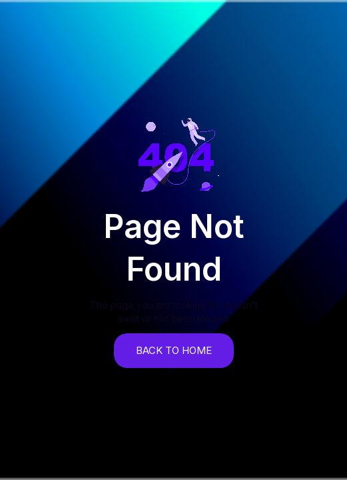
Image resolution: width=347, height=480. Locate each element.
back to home (174, 350)
